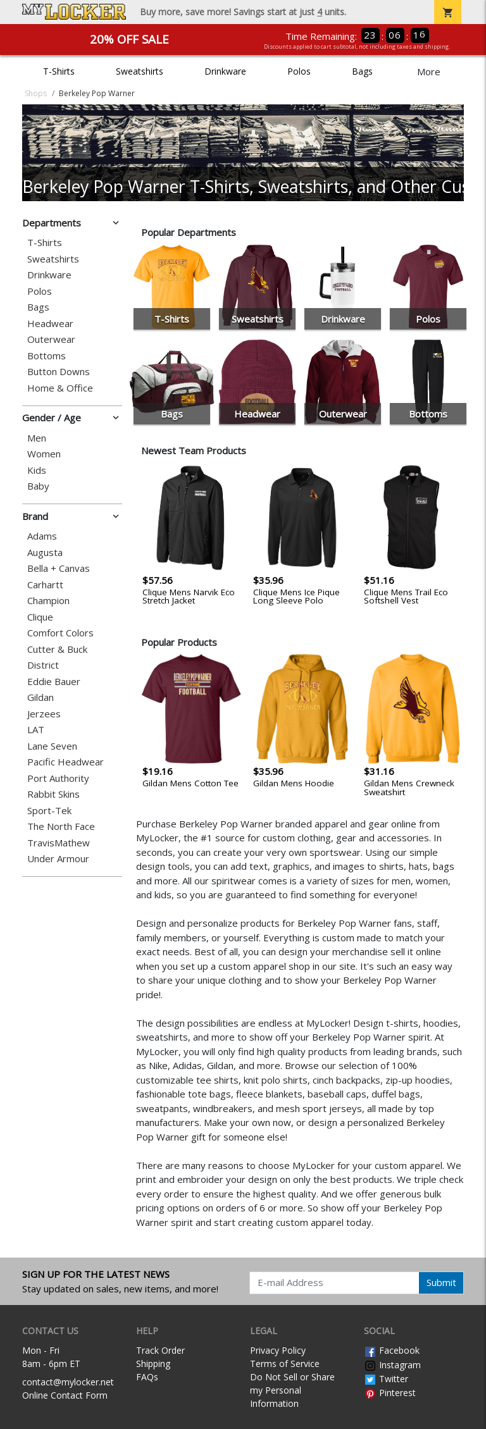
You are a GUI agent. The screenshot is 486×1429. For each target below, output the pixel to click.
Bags (362, 71)
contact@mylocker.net (68, 1382)
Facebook (392, 1350)
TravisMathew (58, 843)
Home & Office (60, 388)
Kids (36, 470)
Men (36, 438)
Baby (38, 486)
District (43, 665)
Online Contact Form (65, 1395)
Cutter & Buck (57, 649)
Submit (441, 1282)
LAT (35, 729)
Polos (299, 71)
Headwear (50, 323)
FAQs (147, 1377)
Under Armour (58, 858)
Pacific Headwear (65, 762)
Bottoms (46, 355)
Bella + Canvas (58, 568)
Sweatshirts (139, 71)
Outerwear (51, 339)
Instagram (392, 1365)
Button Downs (58, 371)
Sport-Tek (49, 810)
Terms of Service (285, 1364)
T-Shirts (59, 71)
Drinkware (225, 71)
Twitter (386, 1379)
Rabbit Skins (53, 794)
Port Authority (58, 778)
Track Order (160, 1350)
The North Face (61, 826)
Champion (48, 600)
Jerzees (44, 713)
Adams (42, 536)
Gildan (40, 697)
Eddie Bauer (53, 681)
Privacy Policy (278, 1350)
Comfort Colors (60, 633)
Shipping (153, 1364)
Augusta (45, 552)
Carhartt (45, 584)
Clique (40, 617)
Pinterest (390, 1393)
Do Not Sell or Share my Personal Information (292, 1390)
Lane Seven (52, 746)
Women (44, 453)
